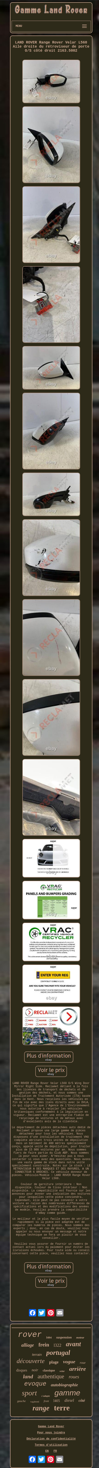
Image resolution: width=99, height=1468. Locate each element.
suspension (64, 1337)
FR (55, 1451)
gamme (67, 1392)
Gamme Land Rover (51, 1426)
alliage (27, 1345)
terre (62, 1408)
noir (35, 1370)
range (41, 1408)
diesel (69, 1400)
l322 (57, 1345)
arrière (77, 1369)
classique (49, 1370)
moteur (80, 1337)
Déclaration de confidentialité (51, 1438)
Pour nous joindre (51, 1432)
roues (74, 1376)
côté (82, 1400)
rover (30, 1334)
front (46, 1401)
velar (62, 1371)
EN (46, 1451)
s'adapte (45, 1395)
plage (53, 1362)
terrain (37, 1354)
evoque (35, 1384)
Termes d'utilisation (51, 1445)
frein (43, 1345)
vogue (69, 1361)
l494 (49, 1337)
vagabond (34, 1401)
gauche (21, 1401)
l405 (56, 1401)
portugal (58, 1352)
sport (29, 1393)
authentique (51, 1376)
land (28, 1376)
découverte (31, 1360)
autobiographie (64, 1384)
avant (73, 1344)
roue (83, 1362)
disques (21, 1370)
